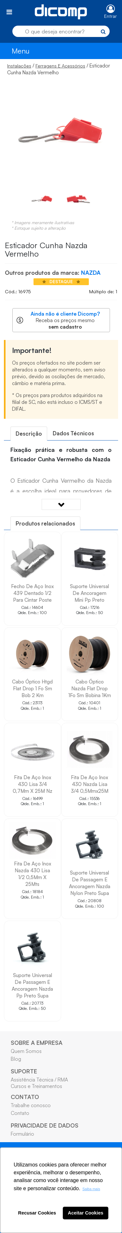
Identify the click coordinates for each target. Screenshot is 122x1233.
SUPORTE (24, 1071)
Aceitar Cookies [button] (85, 1212)
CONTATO (25, 1096)
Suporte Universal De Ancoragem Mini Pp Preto (89, 593)
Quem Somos (26, 1051)
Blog (16, 1059)
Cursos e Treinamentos (36, 1086)
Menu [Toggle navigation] (21, 50)
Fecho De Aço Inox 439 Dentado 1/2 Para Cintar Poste (32, 593)
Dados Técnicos (73, 433)
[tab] (28, 434)
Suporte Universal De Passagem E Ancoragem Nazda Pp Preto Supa (32, 985)
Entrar (110, 16)
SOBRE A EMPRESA (36, 1042)
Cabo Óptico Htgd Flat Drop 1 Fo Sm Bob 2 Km (32, 688)
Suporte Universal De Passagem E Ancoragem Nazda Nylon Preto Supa (89, 882)
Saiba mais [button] (91, 1189)
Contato (20, 1113)
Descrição (29, 433)
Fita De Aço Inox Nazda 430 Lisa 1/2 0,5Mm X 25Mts (32, 873)
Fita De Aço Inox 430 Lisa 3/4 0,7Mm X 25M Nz (32, 784)
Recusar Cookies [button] (37, 1212)
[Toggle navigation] (9, 12)
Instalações (19, 65)
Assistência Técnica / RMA (39, 1079)
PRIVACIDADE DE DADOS (44, 1125)
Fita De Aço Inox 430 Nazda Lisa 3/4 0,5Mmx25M (89, 784)
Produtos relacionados (45, 523)
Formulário (22, 1133)
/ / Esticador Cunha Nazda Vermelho (58, 69)
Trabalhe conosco (31, 1105)
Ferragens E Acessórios (60, 65)
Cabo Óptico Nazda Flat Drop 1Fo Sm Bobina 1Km (89, 688)
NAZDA (91, 272)
